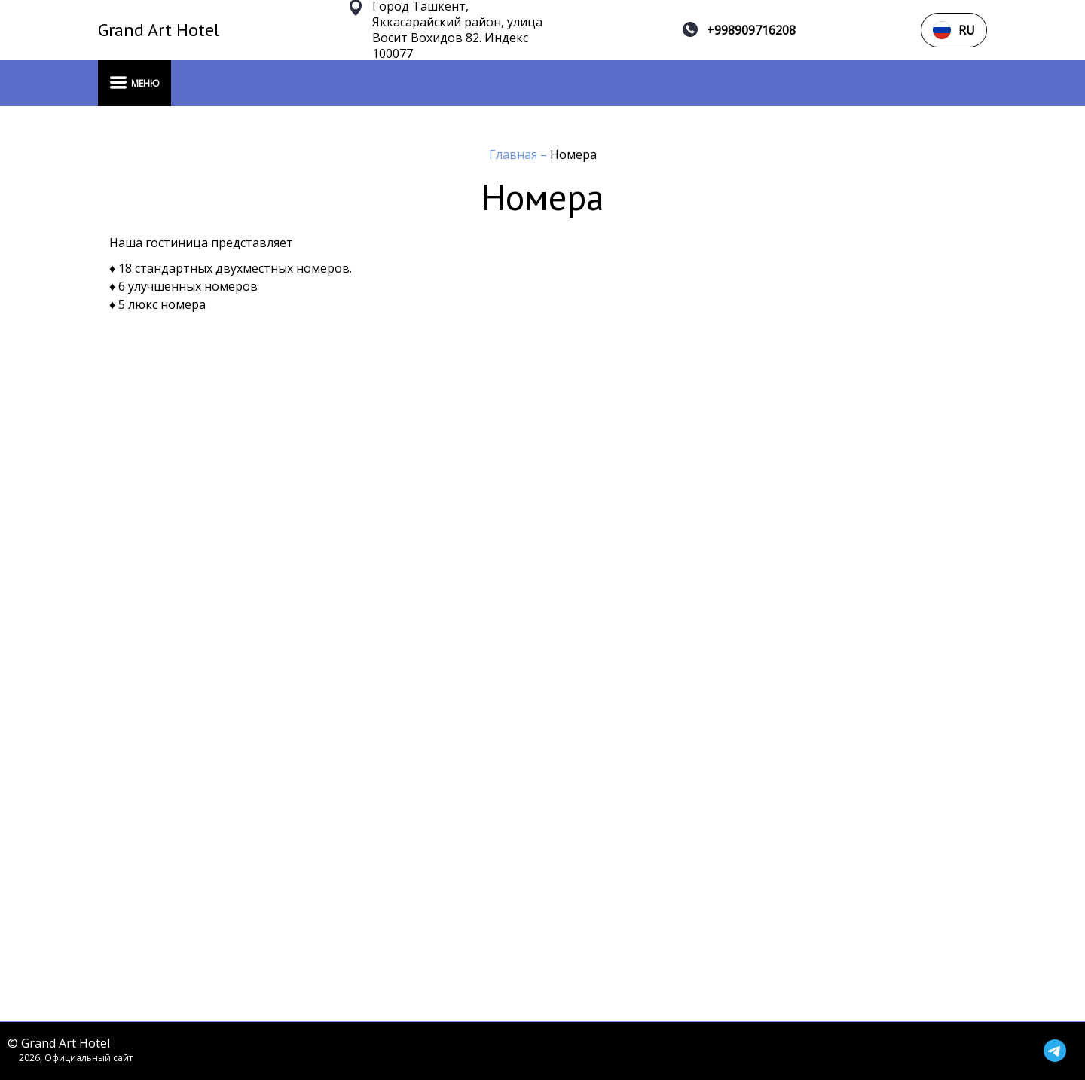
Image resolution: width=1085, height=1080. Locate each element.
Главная (514, 154)
